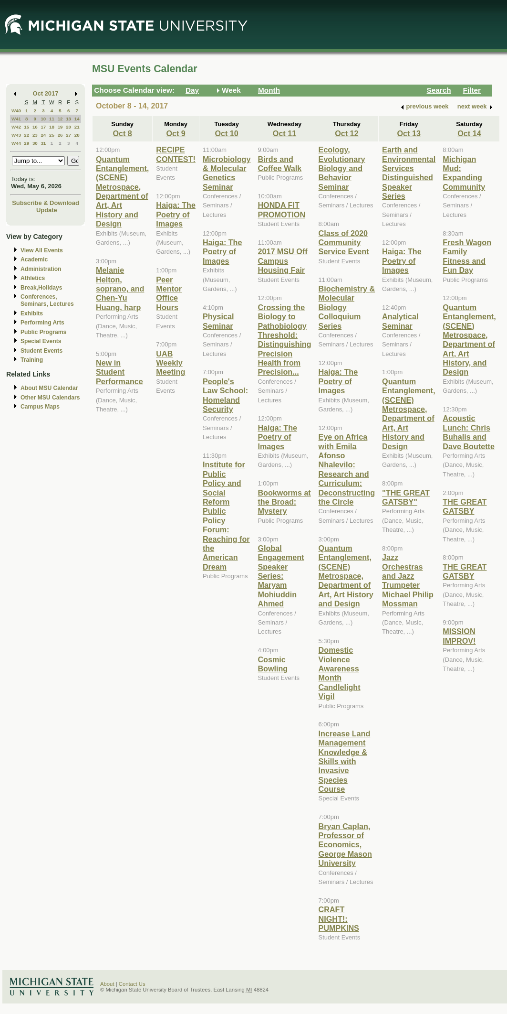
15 (26, 126)
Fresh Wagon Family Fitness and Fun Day (467, 256)
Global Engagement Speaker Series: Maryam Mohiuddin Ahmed (281, 576)
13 (68, 118)
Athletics (33, 278)
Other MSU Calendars (50, 397)
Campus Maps (40, 406)
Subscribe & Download (45, 202)
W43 (16, 135)
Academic (34, 259)
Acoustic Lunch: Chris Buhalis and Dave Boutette (469, 432)
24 (43, 135)
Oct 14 (469, 133)
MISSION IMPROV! (459, 636)
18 (51, 126)
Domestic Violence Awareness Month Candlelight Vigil (340, 673)
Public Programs (43, 332)
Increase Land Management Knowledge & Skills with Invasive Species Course (345, 761)
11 (51, 118)
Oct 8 (122, 133)
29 (26, 143)
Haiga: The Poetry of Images (176, 214)
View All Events (42, 250)
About (107, 984)
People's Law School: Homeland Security (225, 395)
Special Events (41, 341)
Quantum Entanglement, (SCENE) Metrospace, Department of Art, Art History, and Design (469, 340)
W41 (16, 118)
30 (35, 143)
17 (43, 126)
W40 (16, 110)
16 (35, 126)
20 (68, 126)
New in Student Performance (119, 372)
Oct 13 (409, 133)
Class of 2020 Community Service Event (344, 242)
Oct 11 (284, 133)
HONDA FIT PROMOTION (281, 209)
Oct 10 (226, 133)
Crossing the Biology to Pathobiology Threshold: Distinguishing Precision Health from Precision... (284, 340)
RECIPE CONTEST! (176, 154)
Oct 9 (175, 133)
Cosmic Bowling (273, 664)
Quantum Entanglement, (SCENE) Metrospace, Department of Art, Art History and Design (122, 191)
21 (77, 126)
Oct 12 (346, 133)
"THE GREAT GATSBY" (406, 497)
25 (51, 135)
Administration (41, 269)
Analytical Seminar (400, 321)
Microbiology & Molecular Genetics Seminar (227, 173)
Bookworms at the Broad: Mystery (284, 502)
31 (43, 143)
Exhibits (32, 313)
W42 (16, 126)
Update (46, 210)
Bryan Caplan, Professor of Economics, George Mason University (345, 845)
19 (60, 126)
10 (43, 118)
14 (77, 118)
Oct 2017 (46, 93)
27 (68, 135)
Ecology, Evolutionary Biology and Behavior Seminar (342, 168)
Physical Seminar (218, 321)
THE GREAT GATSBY (464, 506)
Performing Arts (42, 322)
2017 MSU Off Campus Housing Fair (282, 260)
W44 (16, 143)
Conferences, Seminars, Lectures (47, 300)
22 (26, 135)
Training (32, 359)
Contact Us (132, 984)
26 (60, 135)
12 (60, 118)
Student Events (41, 350)
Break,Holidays (41, 287)
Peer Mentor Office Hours (169, 293)
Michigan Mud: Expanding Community (464, 173)
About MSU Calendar (49, 388)
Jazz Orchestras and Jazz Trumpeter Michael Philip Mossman (408, 580)
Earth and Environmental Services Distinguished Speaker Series (408, 172)
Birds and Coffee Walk (279, 164)
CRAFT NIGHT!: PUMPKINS (339, 918)
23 (35, 135)
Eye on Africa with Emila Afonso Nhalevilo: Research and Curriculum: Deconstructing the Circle (347, 469)
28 (77, 135)
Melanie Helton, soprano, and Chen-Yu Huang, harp (120, 289)
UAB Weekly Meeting (170, 363)
